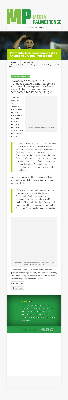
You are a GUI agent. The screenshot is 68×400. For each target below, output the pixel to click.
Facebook (47, 330)
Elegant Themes (36, 394)
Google (43, 330)
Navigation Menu (35, 28)
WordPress (57, 394)
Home (13, 62)
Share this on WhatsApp (22, 76)
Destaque (28, 62)
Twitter (52, 330)
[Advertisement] (34, 354)
